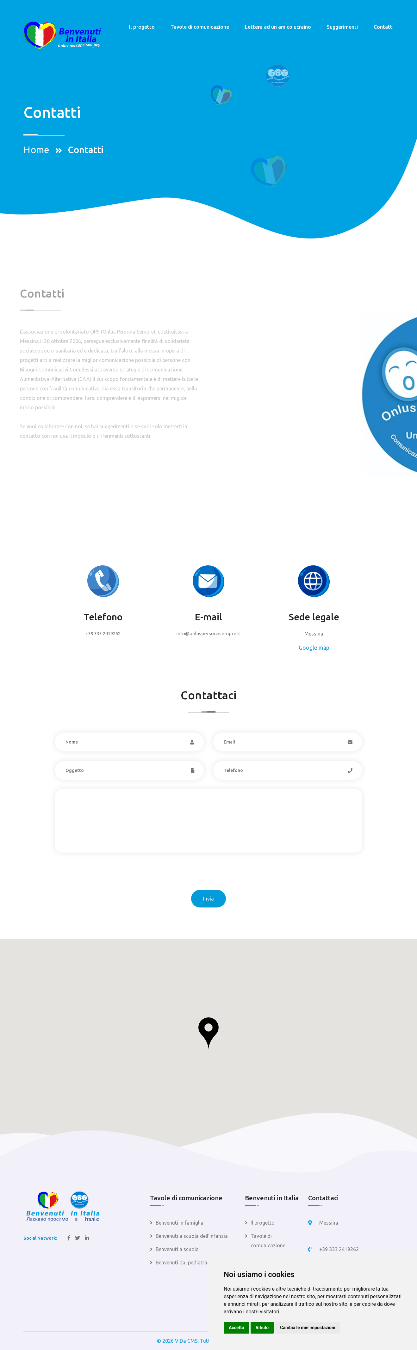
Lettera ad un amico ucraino (278, 27)
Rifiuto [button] (262, 1327)
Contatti (384, 27)
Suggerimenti (342, 27)
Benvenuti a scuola (177, 1249)
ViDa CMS (186, 1341)
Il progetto (142, 27)
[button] (208, 1033)
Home (36, 149)
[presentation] (103, 877)
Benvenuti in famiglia (179, 1223)
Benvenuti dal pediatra (181, 1262)
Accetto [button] (236, 1327)
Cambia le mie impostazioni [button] (307, 1327)
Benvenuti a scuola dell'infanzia (192, 1236)
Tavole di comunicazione (200, 27)
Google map (314, 647)
